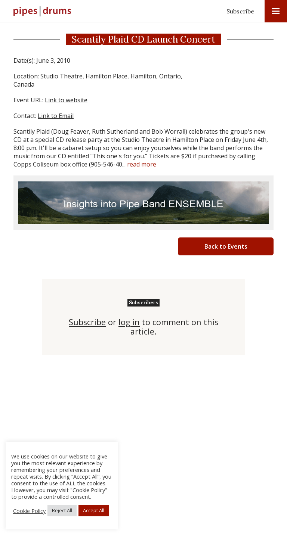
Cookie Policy (29, 510)
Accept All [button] (93, 510)
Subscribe (240, 11)
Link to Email (56, 116)
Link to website (66, 100)
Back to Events (225, 246)
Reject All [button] (62, 510)
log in (129, 322)
